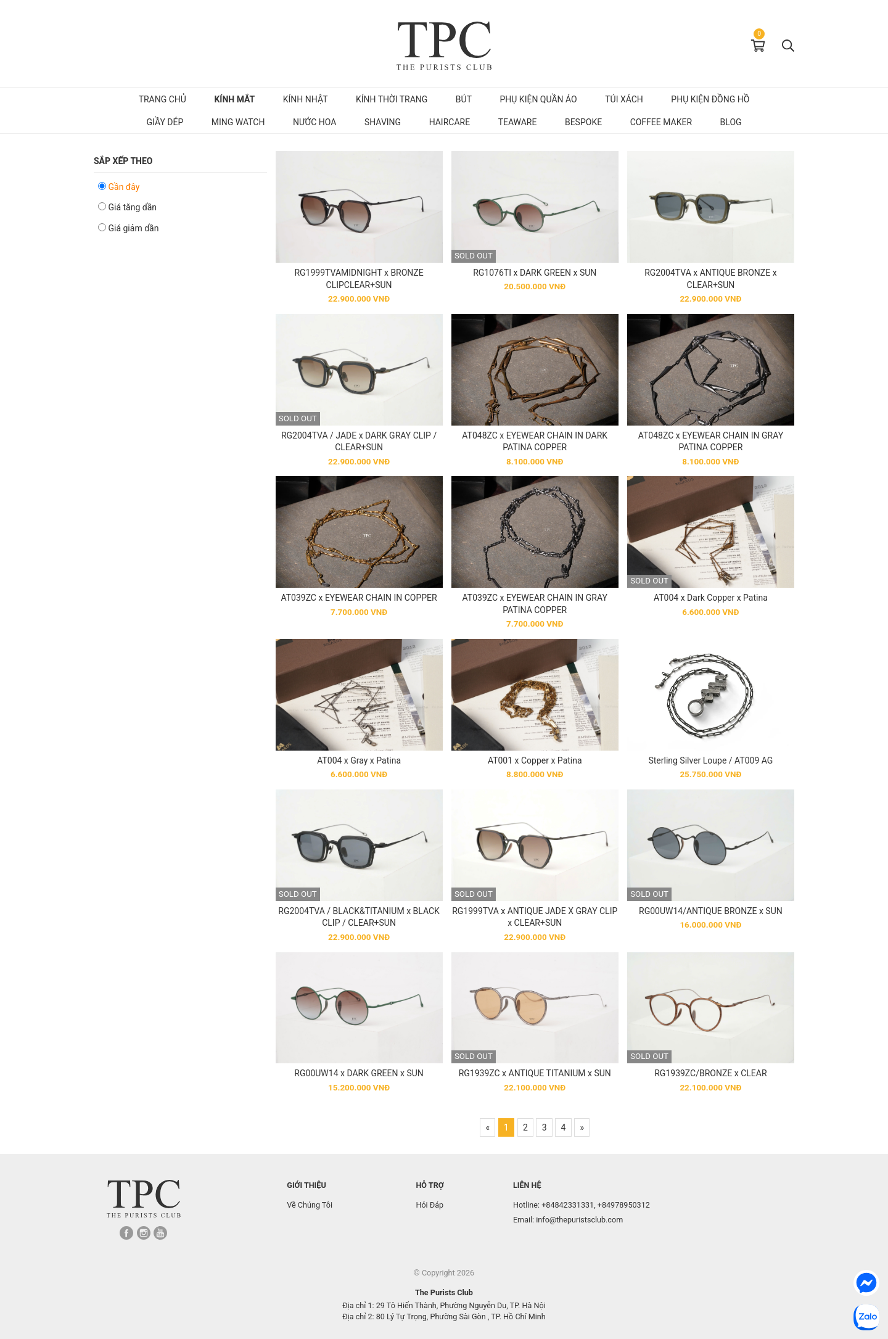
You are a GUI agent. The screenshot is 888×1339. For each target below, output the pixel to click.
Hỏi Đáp (429, 1204)
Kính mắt (234, 99)
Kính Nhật (305, 99)
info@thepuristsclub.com (579, 1219)
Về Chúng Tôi (309, 1204)
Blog (731, 122)
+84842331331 (567, 1204)
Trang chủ (162, 99)
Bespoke (583, 122)
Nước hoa (315, 122)
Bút (464, 99)
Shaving (382, 122)
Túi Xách (624, 99)
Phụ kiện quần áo (538, 99)
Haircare (450, 122)
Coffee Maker (661, 122)
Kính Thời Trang (391, 99)
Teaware (517, 122)
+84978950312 (624, 1204)
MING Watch (238, 122)
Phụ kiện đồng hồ (710, 99)
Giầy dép (164, 122)
